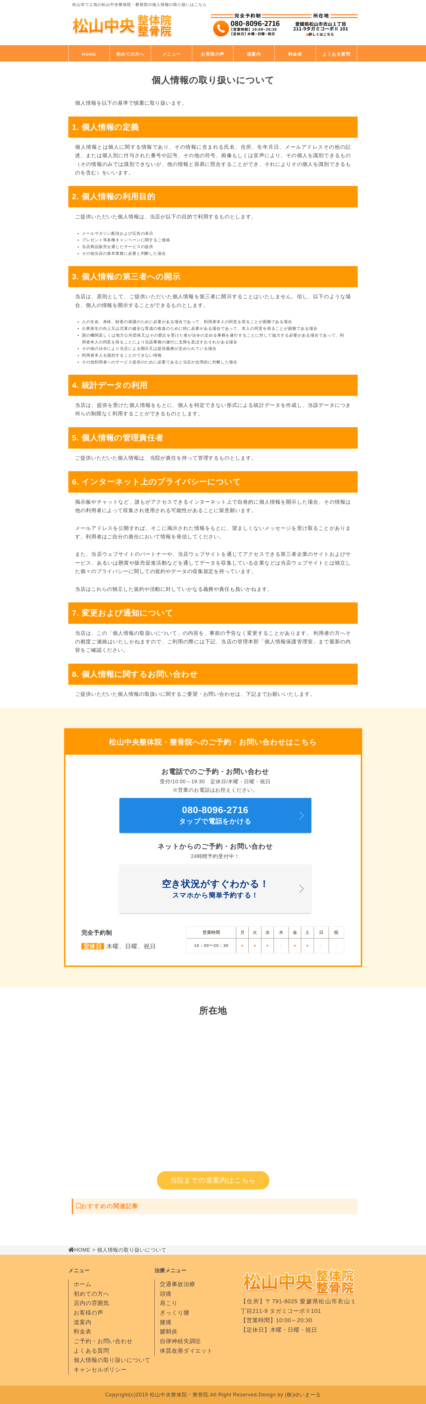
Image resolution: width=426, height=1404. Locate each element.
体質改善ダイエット (186, 1351)
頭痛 (166, 1294)
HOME (89, 54)
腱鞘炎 (169, 1331)
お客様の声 (212, 54)
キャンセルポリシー (100, 1369)
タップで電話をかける (215, 813)
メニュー (171, 54)
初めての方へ (130, 54)
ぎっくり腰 (174, 1312)
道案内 (254, 54)
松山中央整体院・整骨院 (179, 1395)
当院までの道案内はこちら (213, 1180)
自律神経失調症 (180, 1341)
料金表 (295, 54)
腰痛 (166, 1322)
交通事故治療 (177, 1284)
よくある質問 (336, 54)
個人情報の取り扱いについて (112, 1360)
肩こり (169, 1303)
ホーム (82, 1284)
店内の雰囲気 (91, 1303)
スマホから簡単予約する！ (215, 887)
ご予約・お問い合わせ (103, 1341)
